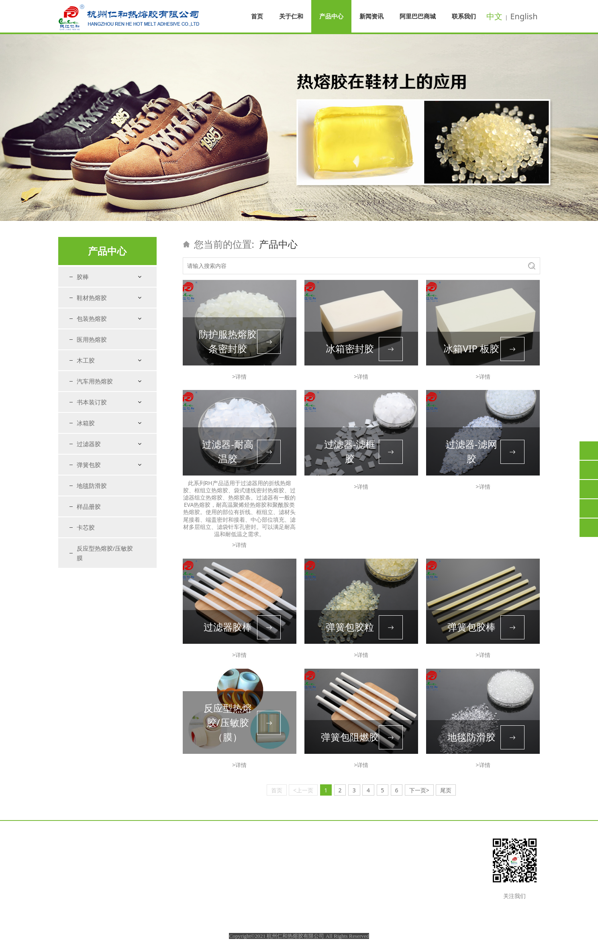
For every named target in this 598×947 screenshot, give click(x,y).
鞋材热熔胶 (92, 298)
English (523, 16)
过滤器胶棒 (228, 626)
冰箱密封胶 (350, 348)
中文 (494, 16)
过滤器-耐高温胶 (227, 451)
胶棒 (83, 277)
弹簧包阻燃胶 (350, 736)
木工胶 (86, 360)
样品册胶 (89, 506)
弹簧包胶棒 (471, 626)
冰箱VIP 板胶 (471, 348)
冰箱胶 (86, 423)
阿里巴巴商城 (418, 16)
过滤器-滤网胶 (471, 451)
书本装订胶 (92, 402)
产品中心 (331, 16)
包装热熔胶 (92, 318)
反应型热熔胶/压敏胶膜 (105, 553)
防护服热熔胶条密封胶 (228, 341)
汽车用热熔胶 (95, 381)
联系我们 (464, 16)
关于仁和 (291, 16)
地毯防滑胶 (92, 486)
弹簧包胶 (89, 465)
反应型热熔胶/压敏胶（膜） (228, 722)
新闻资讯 (371, 16)
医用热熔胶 (92, 339)
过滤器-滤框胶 (350, 451)
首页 (257, 16)
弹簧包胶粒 (350, 626)
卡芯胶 (86, 527)
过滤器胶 (89, 444)
